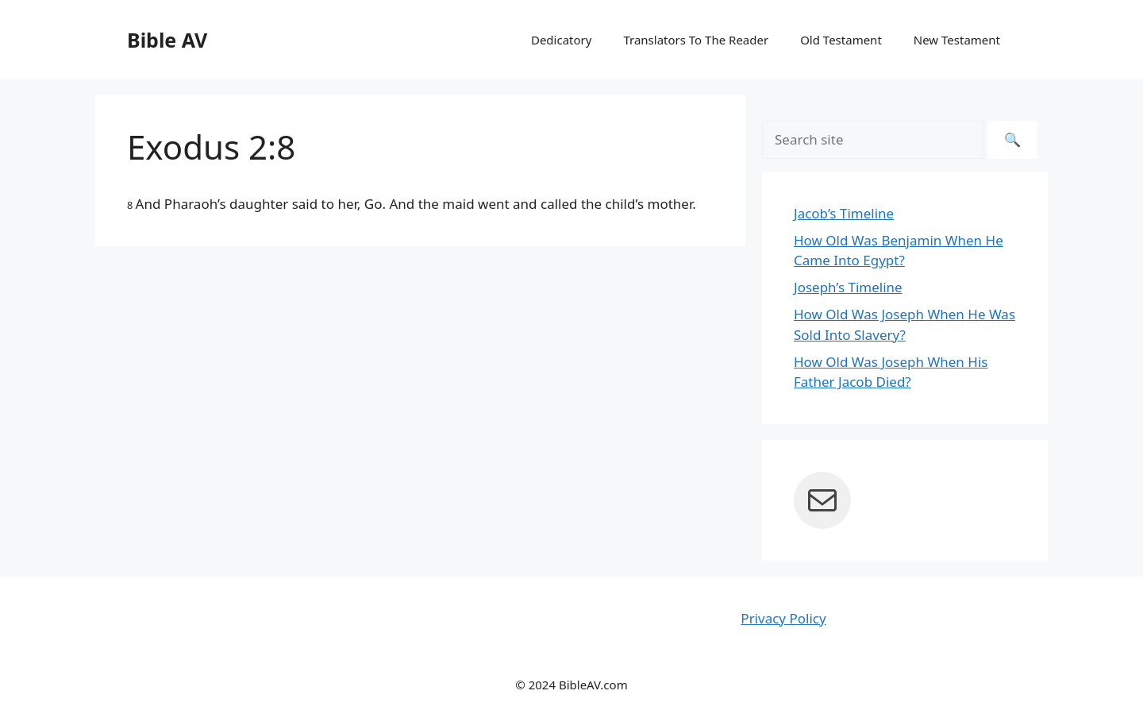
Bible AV (167, 39)
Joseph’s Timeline (848, 287)
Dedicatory (561, 40)
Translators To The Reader (695, 40)
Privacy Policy (783, 618)
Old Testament (841, 40)
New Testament (957, 40)
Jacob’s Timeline (844, 213)
